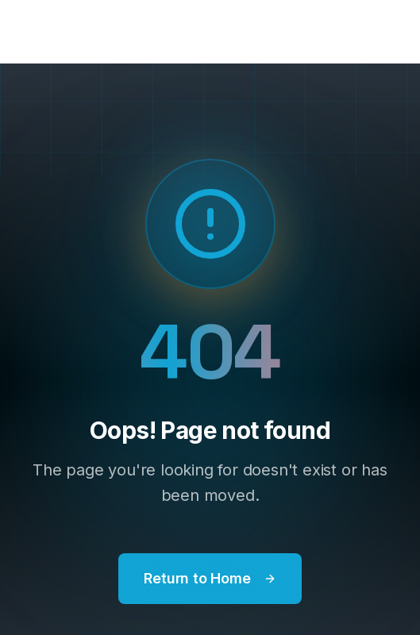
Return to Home (210, 578)
